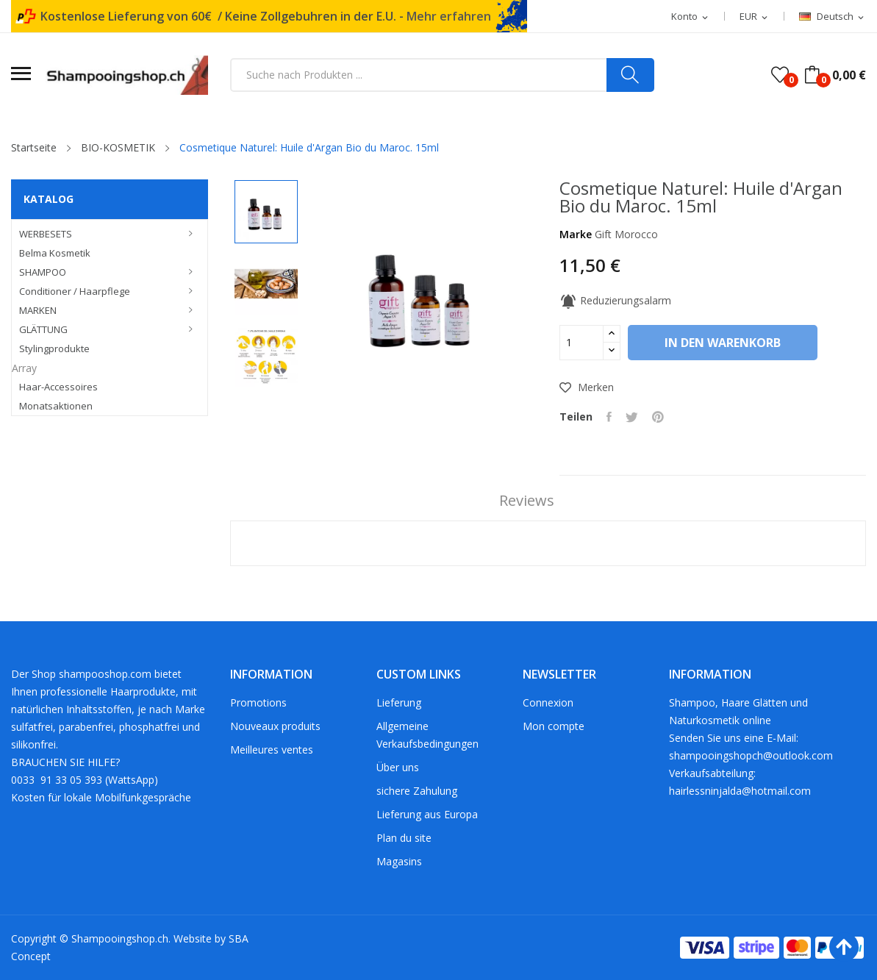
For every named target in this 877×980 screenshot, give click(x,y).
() (780, 75)
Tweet (633, 417)
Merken (586, 387)
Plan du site (404, 838)
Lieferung (398, 702)
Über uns (397, 767)
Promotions (258, 702)
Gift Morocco (626, 234)
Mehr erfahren (449, 16)
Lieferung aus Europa (427, 814)
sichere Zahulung (416, 791)
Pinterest (660, 417)
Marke (575, 234)
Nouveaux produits (275, 726)
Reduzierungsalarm (615, 300)
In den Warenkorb (726, 343)
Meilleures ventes (271, 750)
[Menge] (581, 342)
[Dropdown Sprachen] (832, 17)
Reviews (524, 501)
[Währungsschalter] (755, 17)
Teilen (610, 417)
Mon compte (553, 726)
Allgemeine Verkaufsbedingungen (427, 735)
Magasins (399, 861)
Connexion (548, 702)
